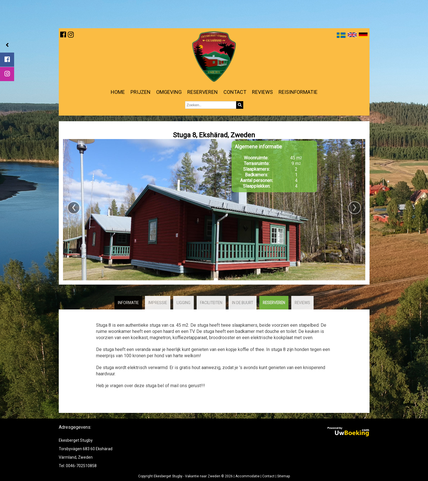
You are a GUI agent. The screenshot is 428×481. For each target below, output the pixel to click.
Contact (234, 92)
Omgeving (169, 92)
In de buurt (242, 302)
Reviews (262, 92)
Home (118, 92)
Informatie (128, 302)
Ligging (183, 302)
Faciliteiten (211, 302)
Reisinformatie (298, 92)
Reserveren (202, 92)
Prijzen (141, 92)
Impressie (157, 302)
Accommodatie (247, 476)
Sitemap (283, 476)
